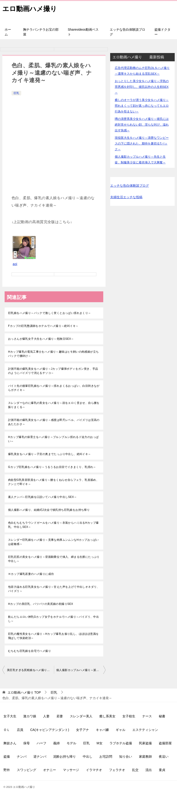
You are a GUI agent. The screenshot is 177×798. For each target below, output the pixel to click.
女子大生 (9, 716)
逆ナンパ (39, 756)
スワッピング (26, 770)
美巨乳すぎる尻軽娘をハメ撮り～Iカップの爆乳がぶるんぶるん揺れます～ (30, 670)
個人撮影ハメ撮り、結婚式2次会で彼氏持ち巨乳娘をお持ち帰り (49, 509)
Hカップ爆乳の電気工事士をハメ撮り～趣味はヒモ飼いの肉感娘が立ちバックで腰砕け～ (53, 354)
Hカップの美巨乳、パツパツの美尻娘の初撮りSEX (40, 604)
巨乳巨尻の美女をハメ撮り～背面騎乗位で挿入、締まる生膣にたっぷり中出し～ (54, 559)
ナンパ (22, 756)
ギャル (120, 730)
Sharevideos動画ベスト (83, 32)
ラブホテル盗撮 (120, 743)
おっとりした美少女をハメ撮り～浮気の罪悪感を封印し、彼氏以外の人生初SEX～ (142, 86)
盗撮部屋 (165, 743)
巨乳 (16, 93)
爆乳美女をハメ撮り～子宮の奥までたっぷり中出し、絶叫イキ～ (49, 454)
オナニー (49, 770)
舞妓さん (9, 743)
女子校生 (128, 716)
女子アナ (82, 730)
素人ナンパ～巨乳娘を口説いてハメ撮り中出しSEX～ (42, 497)
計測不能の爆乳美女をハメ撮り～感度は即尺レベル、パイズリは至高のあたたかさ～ (54, 422)
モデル (71, 743)
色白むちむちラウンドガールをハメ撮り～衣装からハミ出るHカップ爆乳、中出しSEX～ (53, 525)
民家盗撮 (145, 743)
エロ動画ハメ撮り (30, 8)
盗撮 (6, 756)
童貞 (162, 770)
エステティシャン (145, 730)
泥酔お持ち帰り (64, 756)
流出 (148, 770)
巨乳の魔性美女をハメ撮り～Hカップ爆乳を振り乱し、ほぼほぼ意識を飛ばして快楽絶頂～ (53, 636)
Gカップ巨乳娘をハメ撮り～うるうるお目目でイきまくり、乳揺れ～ (52, 467)
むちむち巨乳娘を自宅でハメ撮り (29, 651)
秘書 (162, 716)
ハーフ (41, 743)
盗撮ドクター (162, 32)
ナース (147, 716)
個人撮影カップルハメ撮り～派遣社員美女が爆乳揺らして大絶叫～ (81, 670)
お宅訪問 (105, 756)
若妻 (59, 716)
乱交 (135, 770)
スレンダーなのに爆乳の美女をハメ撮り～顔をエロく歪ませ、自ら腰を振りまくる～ (54, 405)
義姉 (56, 743)
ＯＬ (6, 730)
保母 (26, 743)
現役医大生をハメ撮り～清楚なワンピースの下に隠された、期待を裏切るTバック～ (142, 143)
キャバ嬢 (102, 730)
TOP (24, 692)
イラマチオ (94, 770)
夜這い (163, 756)
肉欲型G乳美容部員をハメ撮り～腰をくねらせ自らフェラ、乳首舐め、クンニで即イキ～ (53, 482)
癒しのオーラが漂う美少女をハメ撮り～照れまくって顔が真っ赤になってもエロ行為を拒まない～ (142, 105)
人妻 (46, 716)
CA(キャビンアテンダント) (49, 730)
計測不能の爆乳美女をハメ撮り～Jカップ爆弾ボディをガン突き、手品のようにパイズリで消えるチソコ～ (53, 371)
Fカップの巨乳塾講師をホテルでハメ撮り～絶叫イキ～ (43, 326)
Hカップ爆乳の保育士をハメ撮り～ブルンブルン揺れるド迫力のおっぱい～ (53, 439)
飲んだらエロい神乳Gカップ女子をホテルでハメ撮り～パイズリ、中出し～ (53, 619)
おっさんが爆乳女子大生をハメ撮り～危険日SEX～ (41, 338)
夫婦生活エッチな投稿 (126, 197)
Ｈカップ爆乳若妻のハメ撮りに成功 (31, 574)
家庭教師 (145, 756)
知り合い (125, 756)
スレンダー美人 (81, 716)
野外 (6, 770)
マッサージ (71, 770)
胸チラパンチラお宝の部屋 (41, 32)
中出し (87, 756)
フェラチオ (117, 770)
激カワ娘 (29, 716)
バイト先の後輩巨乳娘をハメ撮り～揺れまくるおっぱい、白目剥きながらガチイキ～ (54, 388)
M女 (100, 743)
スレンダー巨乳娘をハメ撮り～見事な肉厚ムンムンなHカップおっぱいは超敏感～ (53, 542)
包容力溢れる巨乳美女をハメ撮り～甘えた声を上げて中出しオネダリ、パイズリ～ (54, 589)
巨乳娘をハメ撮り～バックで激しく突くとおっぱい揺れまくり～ (49, 313)
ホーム (8, 32)
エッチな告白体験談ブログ (127, 32)
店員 (20, 730)
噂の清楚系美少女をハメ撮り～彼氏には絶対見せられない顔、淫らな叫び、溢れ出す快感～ (142, 124)
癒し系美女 (107, 716)
